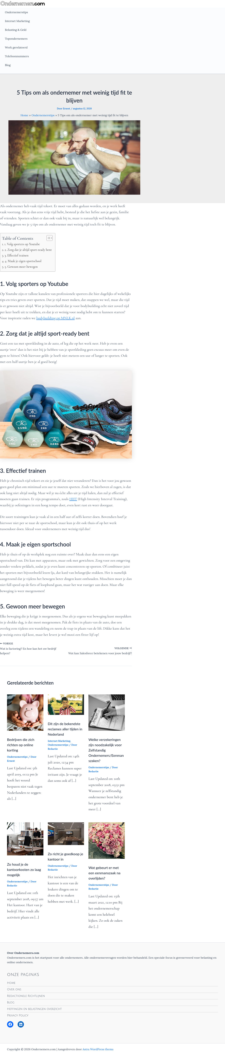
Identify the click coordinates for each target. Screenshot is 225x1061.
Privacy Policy (17, 1015)
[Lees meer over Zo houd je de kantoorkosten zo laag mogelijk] (25, 838)
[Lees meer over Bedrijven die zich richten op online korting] (25, 712)
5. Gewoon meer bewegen (21, 267)
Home (11, 983)
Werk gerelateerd (16, 47)
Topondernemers (16, 38)
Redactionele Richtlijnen (26, 996)
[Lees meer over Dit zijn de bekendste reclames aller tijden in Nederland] (66, 704)
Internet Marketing (17, 21)
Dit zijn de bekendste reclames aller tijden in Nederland (65, 729)
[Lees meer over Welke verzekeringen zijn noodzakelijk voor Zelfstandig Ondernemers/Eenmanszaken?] (106, 712)
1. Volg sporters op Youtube (22, 244)
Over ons (14, 989)
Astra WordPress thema (98, 1049)
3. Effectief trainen (16, 255)
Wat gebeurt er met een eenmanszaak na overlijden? (104, 872)
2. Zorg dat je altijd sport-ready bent (28, 250)
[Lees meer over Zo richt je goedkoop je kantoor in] (66, 833)
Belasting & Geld (15, 30)
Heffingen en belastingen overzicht (34, 1009)
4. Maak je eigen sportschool (23, 261)
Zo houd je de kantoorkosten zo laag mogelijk (24, 869)
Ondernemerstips (16, 12)
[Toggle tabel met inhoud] (48, 238)
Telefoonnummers (17, 56)
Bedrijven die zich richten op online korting (20, 744)
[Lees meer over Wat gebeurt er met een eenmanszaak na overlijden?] (106, 840)
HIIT (73, 499)
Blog (8, 65)
